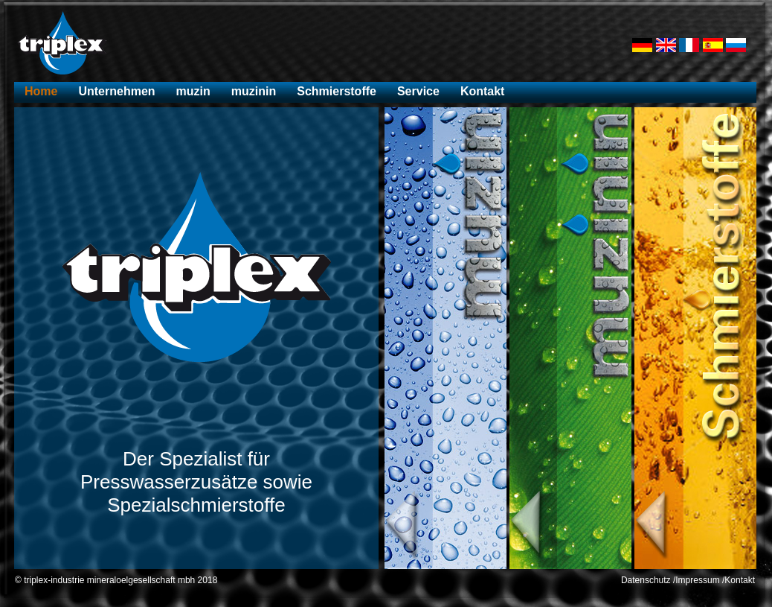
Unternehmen (116, 91)
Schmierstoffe (336, 91)
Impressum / (699, 580)
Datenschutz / (648, 580)
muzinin (253, 91)
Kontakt (482, 91)
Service (418, 91)
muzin (193, 91)
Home (41, 91)
